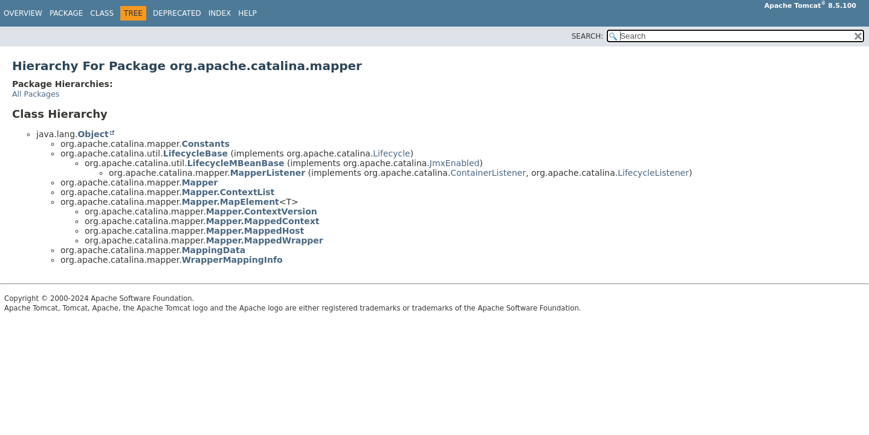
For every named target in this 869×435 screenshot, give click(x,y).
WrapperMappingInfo (232, 260)
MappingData (213, 250)
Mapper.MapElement (230, 202)
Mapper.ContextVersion (261, 211)
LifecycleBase (195, 153)
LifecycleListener (653, 173)
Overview (23, 13)
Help (247, 13)
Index (219, 13)
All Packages (35, 93)
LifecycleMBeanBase (236, 163)
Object (92, 134)
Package (66, 13)
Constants (206, 144)
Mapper (200, 182)
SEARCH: (588, 36)
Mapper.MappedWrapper (264, 240)
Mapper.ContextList (228, 192)
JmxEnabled (455, 163)
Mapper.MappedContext (263, 221)
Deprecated (177, 13)
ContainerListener (488, 173)
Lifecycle (391, 153)
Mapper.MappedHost (255, 231)
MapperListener (267, 173)
